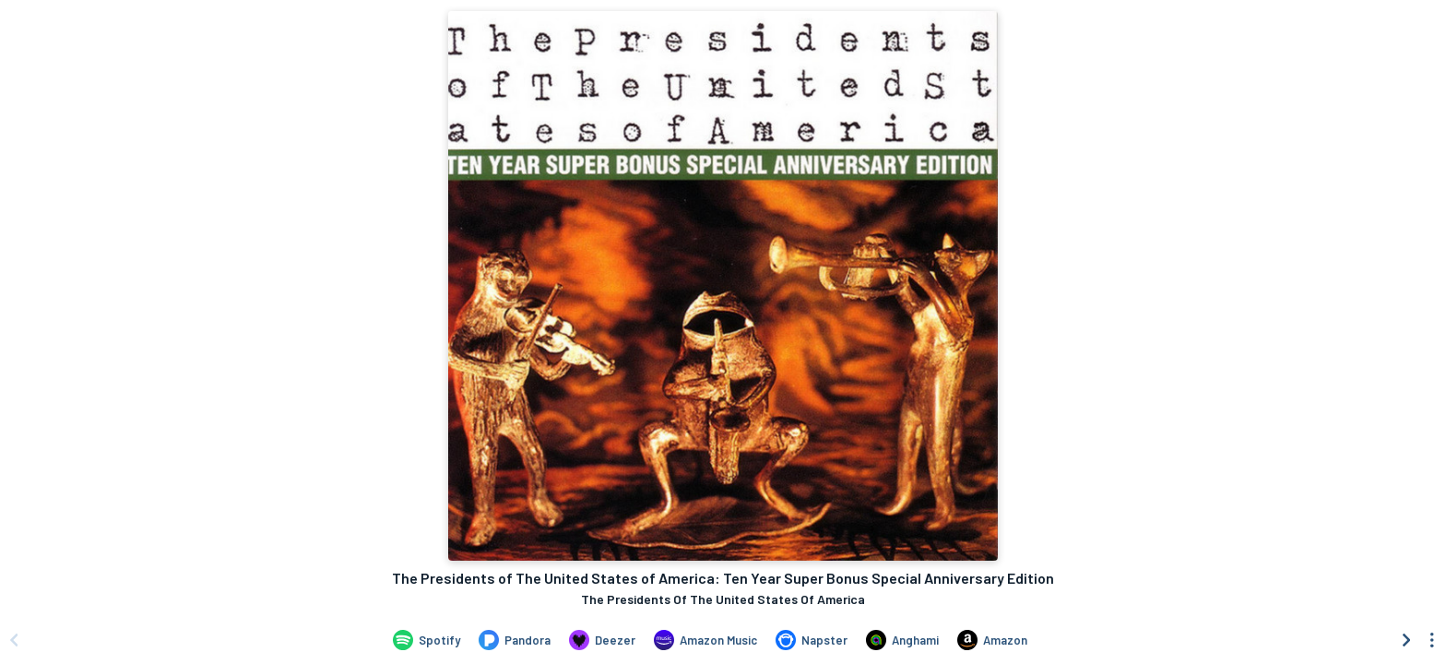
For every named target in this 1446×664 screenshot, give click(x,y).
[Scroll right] (1406, 640)
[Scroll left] (14, 640)
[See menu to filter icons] (1432, 640)
